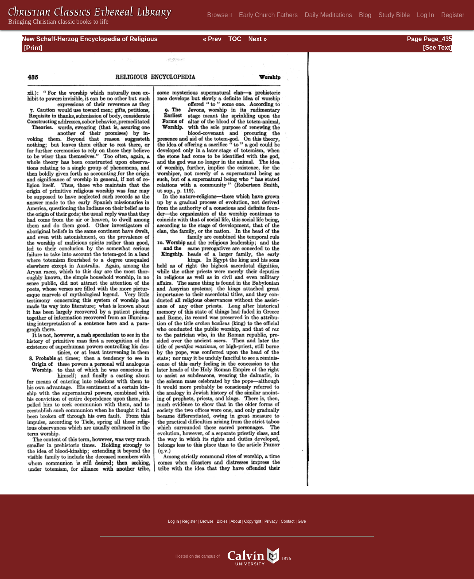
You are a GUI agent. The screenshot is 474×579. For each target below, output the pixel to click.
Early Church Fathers (268, 15)
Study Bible (394, 15)
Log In (425, 15)
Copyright (252, 521)
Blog (365, 15)
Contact (288, 521)
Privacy (271, 521)
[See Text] (437, 47)
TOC (234, 39)
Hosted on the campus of (237, 556)
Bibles (222, 521)
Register (452, 15)
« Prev (212, 39)
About (235, 521)
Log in (173, 521)
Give (302, 521)
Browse (219, 15)
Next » (257, 39)
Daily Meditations (328, 15)
